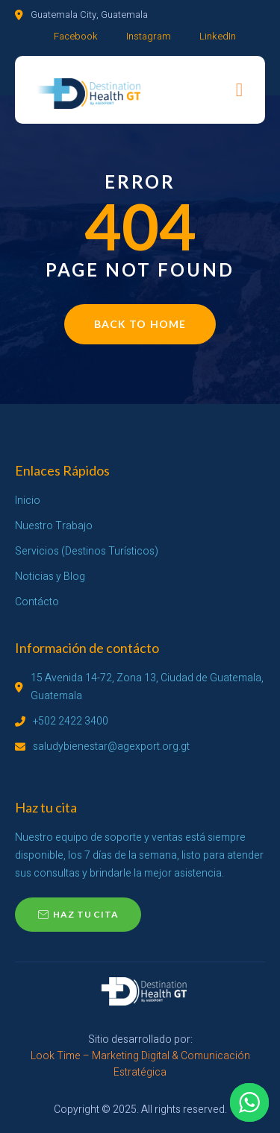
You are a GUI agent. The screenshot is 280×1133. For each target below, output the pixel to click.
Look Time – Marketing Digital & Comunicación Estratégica (140, 1064)
